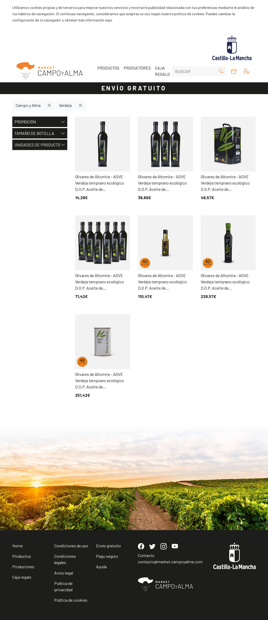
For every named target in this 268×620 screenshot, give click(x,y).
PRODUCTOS (108, 67)
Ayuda (101, 566)
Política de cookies (70, 600)
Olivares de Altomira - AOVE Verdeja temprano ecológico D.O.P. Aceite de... (99, 183)
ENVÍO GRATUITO (134, 88)
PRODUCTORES (137, 67)
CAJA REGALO (162, 71)
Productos (21, 556)
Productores (23, 566)
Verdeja (65, 105)
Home (17, 545)
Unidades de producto (39, 145)
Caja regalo (21, 577)
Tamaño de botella (39, 133)
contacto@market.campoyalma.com (170, 561)
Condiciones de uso (71, 545)
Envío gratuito (108, 545)
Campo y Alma (28, 105)
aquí (108, 20)
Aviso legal (63, 572)
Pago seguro (107, 556)
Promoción (39, 122)
